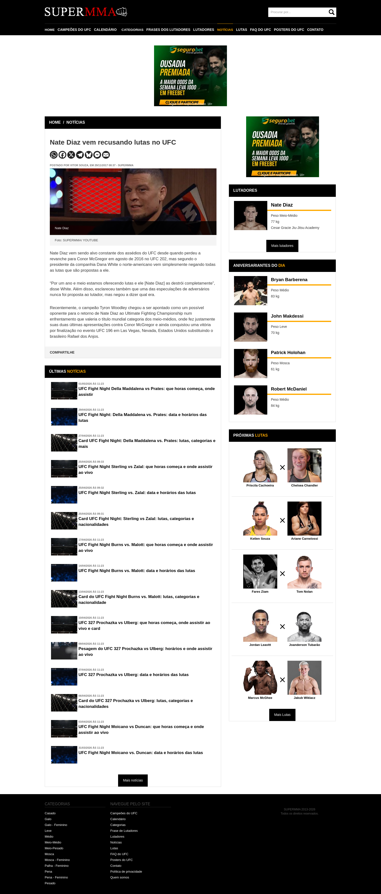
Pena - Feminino (56, 877)
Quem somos (119, 877)
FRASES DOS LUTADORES (169, 30)
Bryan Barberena (290, 280)
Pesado (50, 883)
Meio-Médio (53, 842)
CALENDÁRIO (105, 30)
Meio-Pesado (54, 848)
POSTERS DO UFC (290, 30)
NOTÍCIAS (226, 30)
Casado (50, 813)
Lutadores (117, 836)
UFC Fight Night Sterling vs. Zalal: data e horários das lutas (140, 492)
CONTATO (316, 30)
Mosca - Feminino (57, 860)
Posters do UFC (121, 860)
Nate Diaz (282, 205)
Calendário (118, 819)
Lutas (114, 848)
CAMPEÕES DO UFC (74, 30)
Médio (49, 836)
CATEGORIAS (133, 30)
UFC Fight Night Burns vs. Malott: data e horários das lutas (139, 570)
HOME (50, 30)
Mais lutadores (282, 246)
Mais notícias (133, 780)
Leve (48, 831)
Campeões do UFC (123, 813)
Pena (48, 871)
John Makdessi (288, 316)
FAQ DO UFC (261, 30)
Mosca (49, 854)
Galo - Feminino (56, 825)
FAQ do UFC (119, 854)
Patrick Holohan (289, 353)
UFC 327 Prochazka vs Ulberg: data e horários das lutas (136, 674)
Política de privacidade (126, 871)
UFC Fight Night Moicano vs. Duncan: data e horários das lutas (143, 752)
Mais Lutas (282, 715)
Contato (115, 866)
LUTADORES (204, 30)
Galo (48, 819)
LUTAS (242, 30)
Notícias (116, 842)
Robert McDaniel (290, 389)
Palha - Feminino (57, 866)
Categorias (118, 825)
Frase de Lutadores (124, 831)
